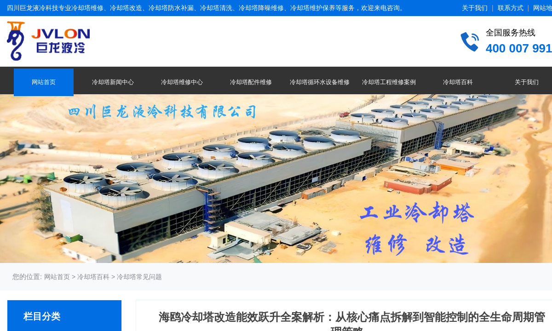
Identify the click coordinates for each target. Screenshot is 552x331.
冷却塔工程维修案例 (389, 82)
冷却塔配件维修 (251, 82)
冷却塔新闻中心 (113, 82)
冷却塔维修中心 (182, 82)
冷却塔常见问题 (139, 276)
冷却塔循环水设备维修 (320, 82)
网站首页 (44, 82)
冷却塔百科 (458, 82)
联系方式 (510, 7)
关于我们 (475, 7)
